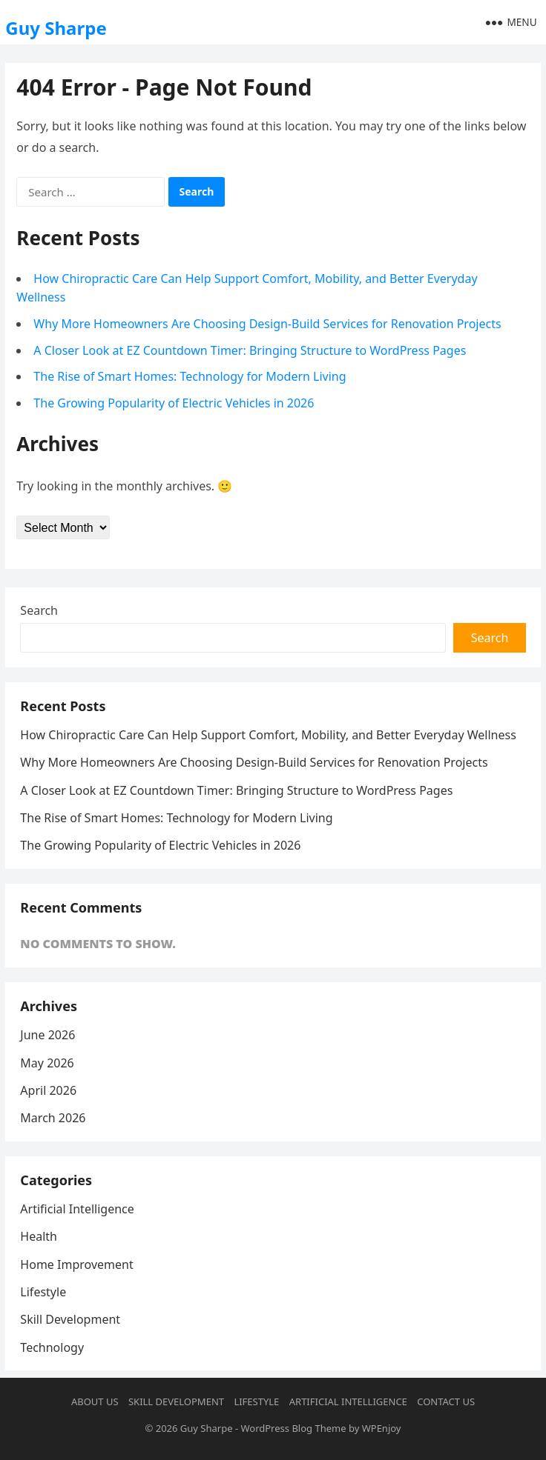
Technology (52, 1347)
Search (39, 610)
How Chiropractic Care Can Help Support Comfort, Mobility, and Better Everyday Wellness (268, 735)
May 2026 (46, 1063)
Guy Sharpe (55, 28)
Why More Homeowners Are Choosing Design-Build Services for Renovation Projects (267, 324)
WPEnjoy (381, 1428)
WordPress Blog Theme (293, 1428)
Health (38, 1236)
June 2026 (47, 1035)
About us (95, 1401)
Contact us (446, 1401)
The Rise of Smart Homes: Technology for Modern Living (189, 376)
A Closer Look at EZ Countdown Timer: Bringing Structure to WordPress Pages (249, 350)
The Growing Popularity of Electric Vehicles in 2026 (173, 403)
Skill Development (70, 1319)
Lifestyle (43, 1292)
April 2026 (48, 1090)
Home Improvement (76, 1264)
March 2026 (52, 1118)
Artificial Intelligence (77, 1209)
